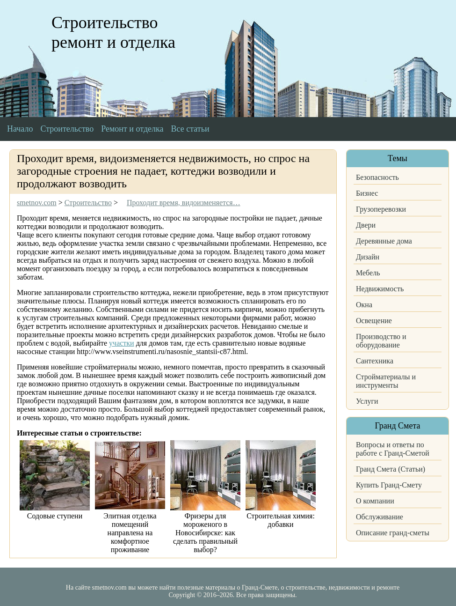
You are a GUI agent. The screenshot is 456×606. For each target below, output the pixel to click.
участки (121, 343)
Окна (364, 305)
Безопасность (377, 177)
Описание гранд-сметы (392, 533)
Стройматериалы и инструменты (386, 381)
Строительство (67, 128)
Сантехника (374, 361)
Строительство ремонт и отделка (113, 32)
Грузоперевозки (381, 209)
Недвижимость (380, 289)
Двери (366, 225)
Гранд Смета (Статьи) (390, 469)
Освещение (374, 321)
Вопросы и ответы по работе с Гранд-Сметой (392, 449)
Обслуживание (379, 517)
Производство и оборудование (381, 341)
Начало (20, 128)
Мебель (368, 273)
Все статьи (190, 128)
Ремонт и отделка (132, 128)
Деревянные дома (384, 241)
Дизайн (367, 257)
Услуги (367, 401)
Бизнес (367, 193)
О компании (375, 501)
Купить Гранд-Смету (389, 485)
